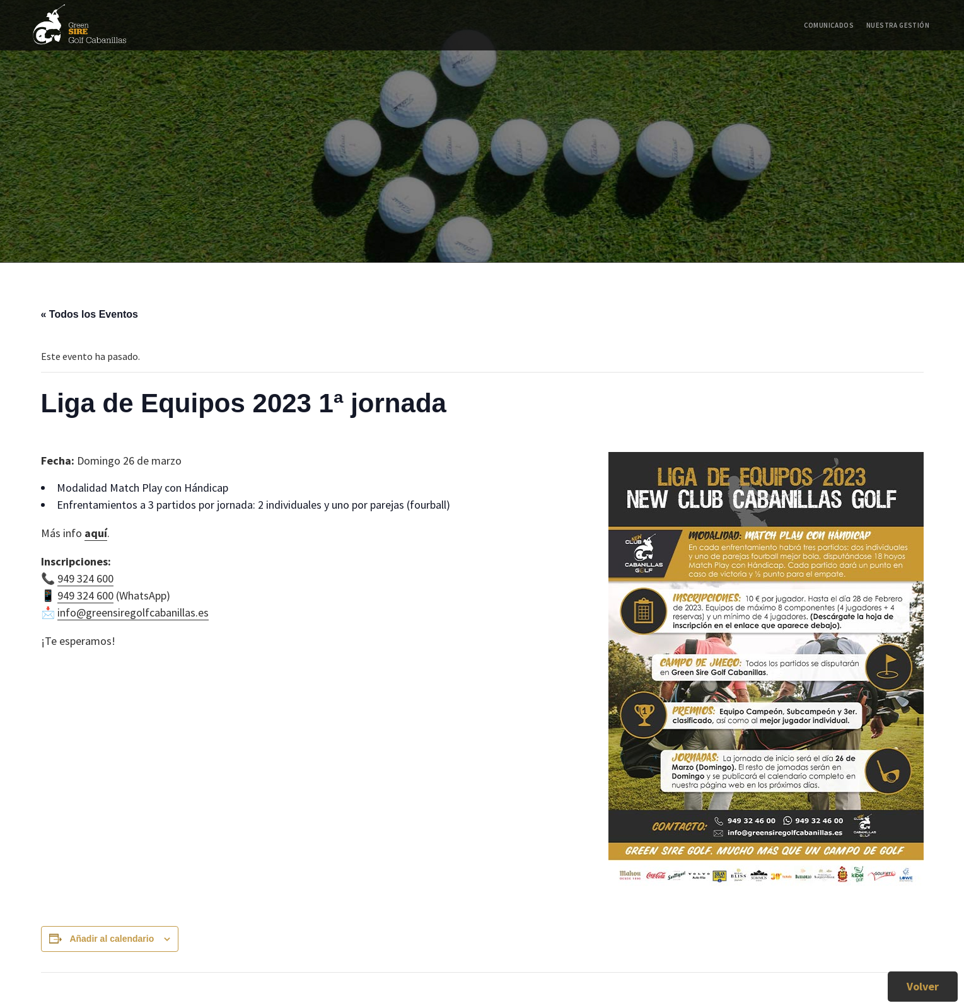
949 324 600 (85, 578)
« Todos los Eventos (89, 314)
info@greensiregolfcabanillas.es (133, 612)
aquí (95, 533)
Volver (923, 986)
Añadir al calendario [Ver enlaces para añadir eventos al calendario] (111, 939)
